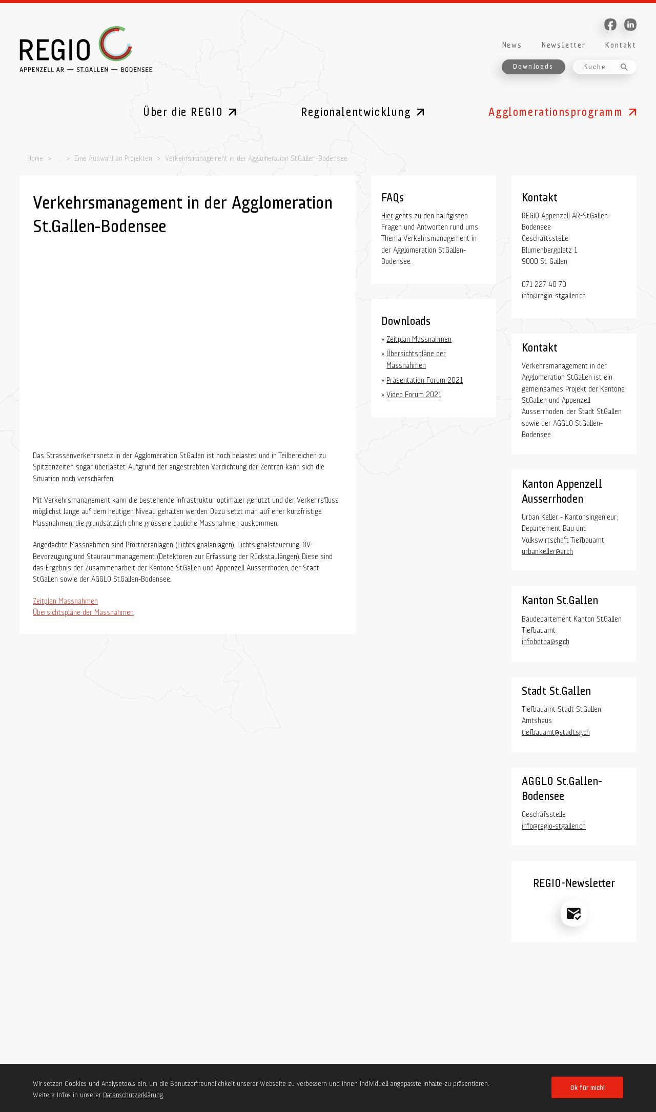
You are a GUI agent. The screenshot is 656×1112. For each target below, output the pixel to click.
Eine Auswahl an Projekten (113, 157)
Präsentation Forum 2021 (424, 379)
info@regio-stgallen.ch (554, 294)
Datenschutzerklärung (133, 1093)
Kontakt (621, 44)
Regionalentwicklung (356, 110)
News (512, 44)
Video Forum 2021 (413, 393)
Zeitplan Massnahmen (65, 599)
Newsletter (563, 44)
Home (35, 157)
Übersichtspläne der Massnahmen (83, 611)
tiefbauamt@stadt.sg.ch (556, 731)
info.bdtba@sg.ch (545, 640)
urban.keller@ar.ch (547, 550)
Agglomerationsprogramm (555, 110)
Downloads (533, 65)
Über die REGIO (183, 110)
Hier (387, 214)
